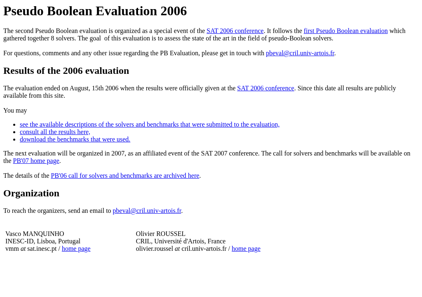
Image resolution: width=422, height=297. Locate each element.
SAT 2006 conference (234, 30)
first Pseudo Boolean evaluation (346, 30)
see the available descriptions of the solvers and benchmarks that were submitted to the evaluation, (149, 124)
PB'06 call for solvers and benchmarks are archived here (125, 175)
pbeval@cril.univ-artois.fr (300, 53)
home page (76, 248)
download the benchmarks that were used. (75, 139)
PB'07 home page (36, 160)
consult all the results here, (55, 131)
